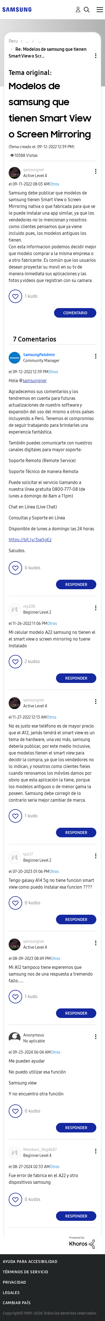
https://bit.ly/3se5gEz (30, 539)
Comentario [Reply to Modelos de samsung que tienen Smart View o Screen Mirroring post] (75, 313)
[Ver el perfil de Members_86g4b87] (40, 1149)
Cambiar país (17, 1303)
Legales (11, 1292)
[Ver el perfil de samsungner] (33, 170)
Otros (54, 184)
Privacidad (14, 1282)
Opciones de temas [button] (86, 55)
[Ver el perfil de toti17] (28, 854)
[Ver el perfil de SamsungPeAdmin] (39, 354)
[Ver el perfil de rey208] (29, 606)
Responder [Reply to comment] (76, 584)
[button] (86, 171)
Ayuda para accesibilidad (30, 1261)
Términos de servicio (25, 1272)
